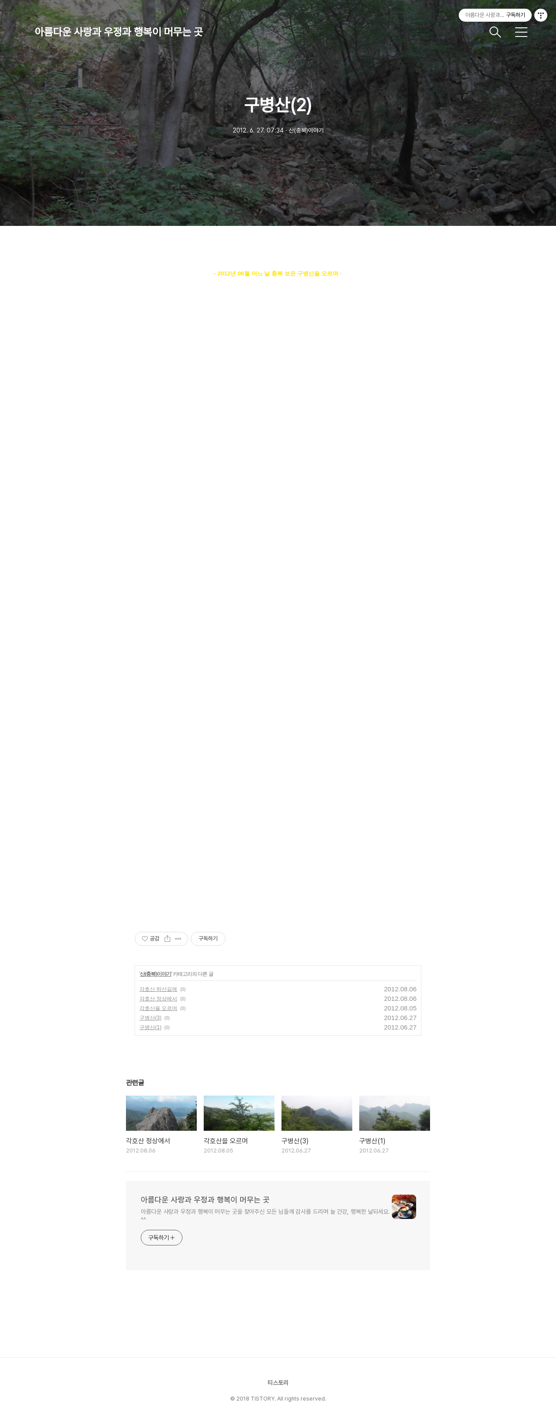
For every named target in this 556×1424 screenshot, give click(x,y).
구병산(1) (150, 1027)
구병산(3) (150, 1018)
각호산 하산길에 (158, 989)
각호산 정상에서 (158, 999)
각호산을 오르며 (158, 1008)
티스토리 (278, 1382)
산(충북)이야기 (155, 974)
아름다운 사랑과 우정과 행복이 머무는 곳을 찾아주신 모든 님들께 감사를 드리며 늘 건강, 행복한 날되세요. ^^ (265, 1215)
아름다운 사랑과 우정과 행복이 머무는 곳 (119, 32)
